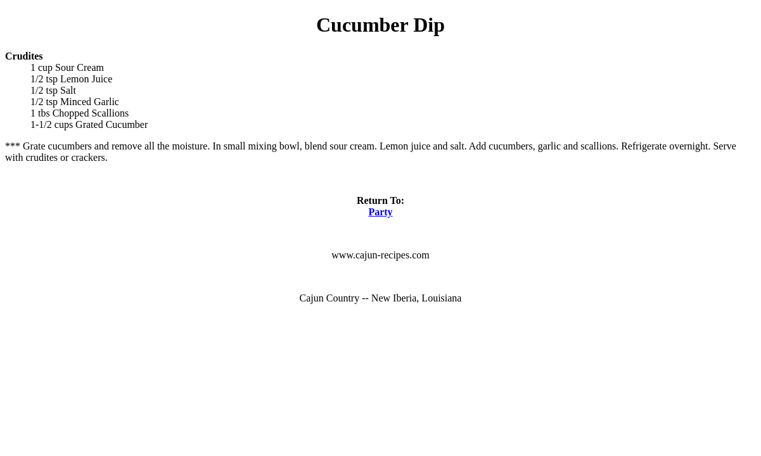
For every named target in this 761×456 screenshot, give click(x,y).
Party (380, 211)
